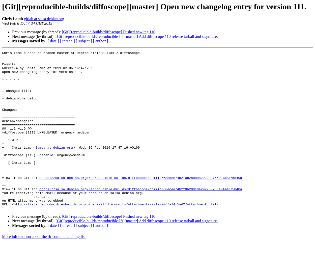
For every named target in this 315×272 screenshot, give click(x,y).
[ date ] (53, 41)
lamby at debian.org (54, 167)
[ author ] (100, 41)
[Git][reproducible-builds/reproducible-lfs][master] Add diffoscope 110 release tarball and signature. (136, 36)
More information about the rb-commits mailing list (44, 267)
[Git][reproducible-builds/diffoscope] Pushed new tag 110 (108, 32)
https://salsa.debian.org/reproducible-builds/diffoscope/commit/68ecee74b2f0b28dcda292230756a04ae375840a (140, 203)
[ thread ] (67, 41)
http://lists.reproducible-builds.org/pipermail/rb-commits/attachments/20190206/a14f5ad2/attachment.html (115, 235)
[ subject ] (84, 41)
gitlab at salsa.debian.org (44, 19)
